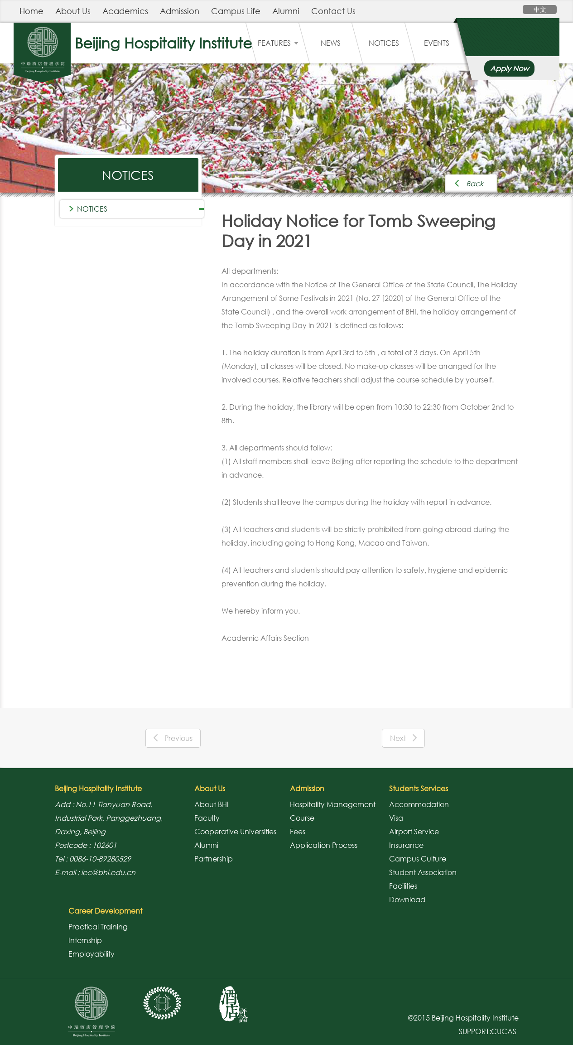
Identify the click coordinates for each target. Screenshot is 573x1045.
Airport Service (414, 831)
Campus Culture (417, 858)
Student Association (423, 872)
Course (302, 817)
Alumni (285, 11)
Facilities (403, 885)
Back (474, 183)
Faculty (207, 817)
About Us (73, 11)
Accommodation (419, 804)
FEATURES (278, 43)
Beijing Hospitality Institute (163, 43)
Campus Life (235, 11)
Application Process (323, 845)
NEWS (331, 43)
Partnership (213, 858)
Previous (173, 738)
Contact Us (333, 11)
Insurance (406, 845)
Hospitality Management (333, 804)
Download (407, 899)
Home (31, 11)
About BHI (211, 804)
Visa (396, 817)
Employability (91, 953)
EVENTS (436, 43)
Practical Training (98, 926)
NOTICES (384, 43)
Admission (179, 11)
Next (403, 738)
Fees (297, 831)
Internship (85, 940)
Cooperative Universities (235, 831)
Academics (125, 11)
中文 (540, 9)
